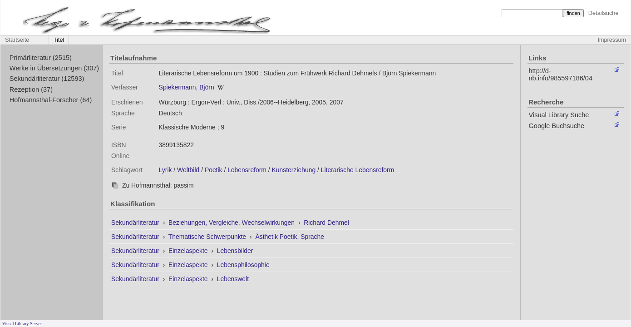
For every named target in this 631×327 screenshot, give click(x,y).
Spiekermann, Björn (186, 87)
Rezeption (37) (31, 89)
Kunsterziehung (294, 169)
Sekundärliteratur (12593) (47, 78)
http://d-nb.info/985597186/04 (560, 74)
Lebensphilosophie (243, 264)
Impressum (612, 40)
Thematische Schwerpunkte (208, 236)
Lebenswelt (233, 278)
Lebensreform (246, 169)
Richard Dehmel (326, 222)
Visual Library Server (22, 323)
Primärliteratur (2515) (41, 57)
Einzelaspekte (188, 250)
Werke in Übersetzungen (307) (54, 68)
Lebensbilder (235, 250)
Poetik (213, 169)
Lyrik (165, 169)
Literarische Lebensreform (357, 169)
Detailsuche (603, 13)
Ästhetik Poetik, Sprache (289, 236)
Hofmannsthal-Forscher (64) (51, 100)
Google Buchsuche (557, 125)
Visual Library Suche (559, 115)
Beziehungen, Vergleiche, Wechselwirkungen (232, 222)
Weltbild (188, 169)
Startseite (17, 40)
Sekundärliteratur (136, 222)
